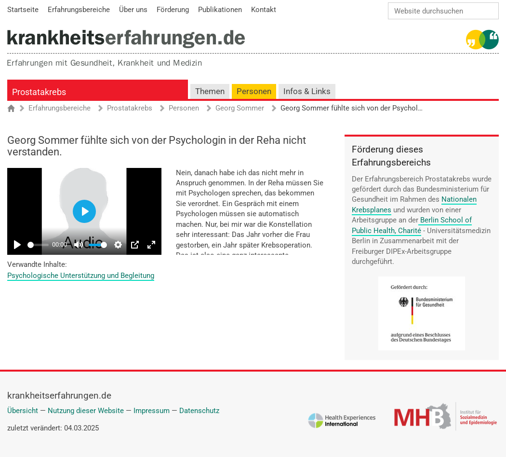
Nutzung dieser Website (86, 410)
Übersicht (22, 410)
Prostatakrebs (39, 92)
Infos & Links (307, 91)
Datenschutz (199, 410)
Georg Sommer (239, 108)
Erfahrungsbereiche (59, 108)
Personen (254, 91)
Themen (210, 91)
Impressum (151, 410)
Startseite (15, 109)
